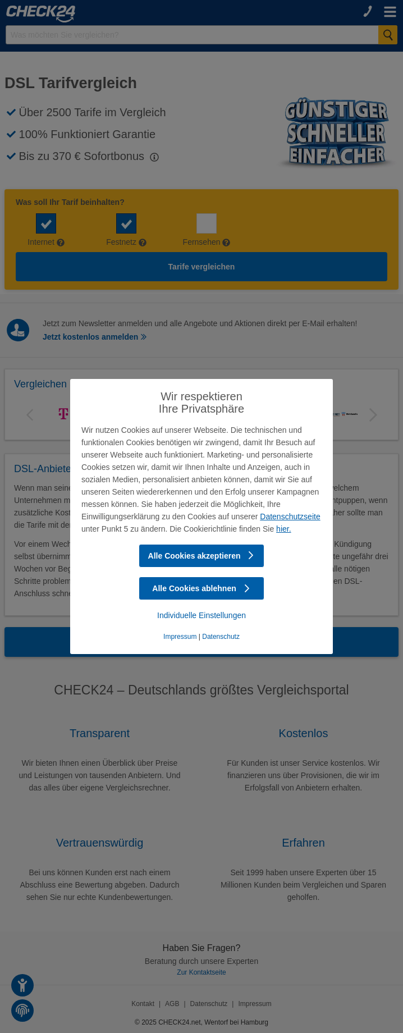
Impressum (179, 637)
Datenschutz (221, 637)
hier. (283, 528)
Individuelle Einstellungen (201, 615)
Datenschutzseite (290, 516)
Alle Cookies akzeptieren (201, 555)
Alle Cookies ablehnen (201, 588)
